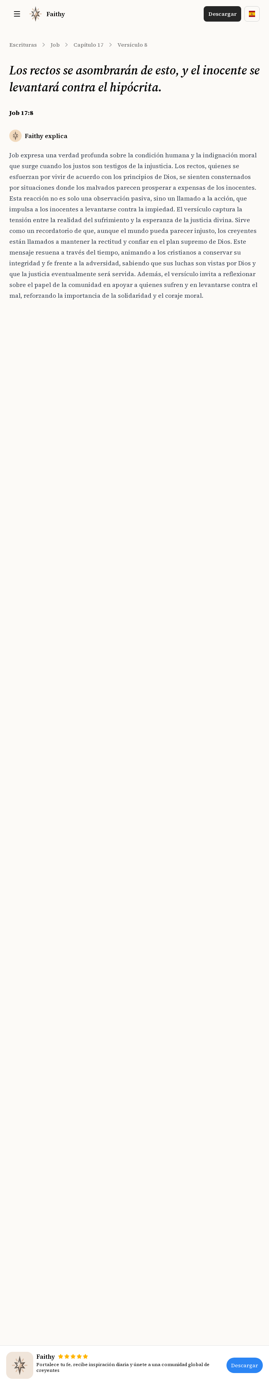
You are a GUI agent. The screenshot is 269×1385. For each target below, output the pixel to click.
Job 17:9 (28, 397)
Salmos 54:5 (154, 426)
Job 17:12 (29, 440)
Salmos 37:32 (155, 383)
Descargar (222, 14)
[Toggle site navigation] (17, 14)
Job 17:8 (29, 383)
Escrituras (23, 45)
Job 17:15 (29, 483)
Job (55, 45)
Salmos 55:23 (155, 455)
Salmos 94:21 (155, 440)
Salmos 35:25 (155, 397)
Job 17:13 (29, 455)
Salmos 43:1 (154, 483)
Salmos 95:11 (155, 412)
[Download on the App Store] (107, 741)
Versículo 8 (132, 45)
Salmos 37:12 (155, 369)
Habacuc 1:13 (156, 497)
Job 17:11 (29, 426)
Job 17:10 (29, 412)
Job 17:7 (28, 369)
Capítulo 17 (88, 45)
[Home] (46, 14)
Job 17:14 (29, 469)
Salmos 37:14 (155, 469)
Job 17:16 (29, 497)
